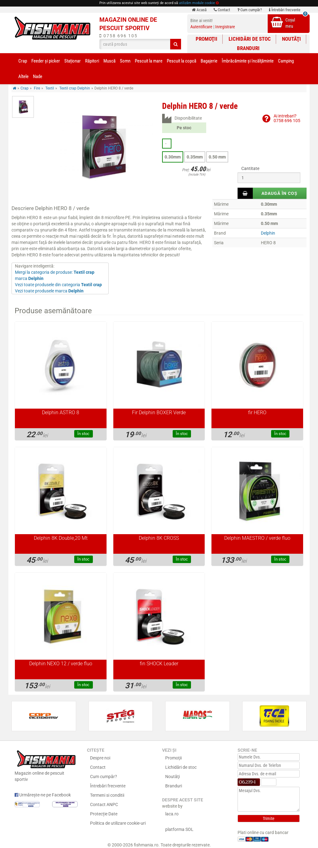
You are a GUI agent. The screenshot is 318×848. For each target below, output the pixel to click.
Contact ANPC (104, 804)
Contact (222, 9)
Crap (22, 61)
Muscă (109, 61)
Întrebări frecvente (284, 9)
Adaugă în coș (279, 193)
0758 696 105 (118, 35)
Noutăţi (291, 39)
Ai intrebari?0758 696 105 (287, 118)
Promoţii (206, 39)
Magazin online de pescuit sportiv (46, 765)
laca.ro (172, 813)
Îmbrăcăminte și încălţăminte (248, 61)
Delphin (268, 233)
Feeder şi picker (45, 61)
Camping (286, 61)
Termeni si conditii (107, 795)
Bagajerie (209, 61)
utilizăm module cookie (197, 3)
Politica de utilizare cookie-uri (118, 823)
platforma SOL (179, 829)
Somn (125, 61)
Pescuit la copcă (181, 61)
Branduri (248, 48)
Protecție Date (103, 813)
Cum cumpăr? (249, 9)
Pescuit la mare (148, 61)
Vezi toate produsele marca (49, 290)
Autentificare (201, 26)
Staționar (72, 61)
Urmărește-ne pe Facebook (43, 794)
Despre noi (100, 757)
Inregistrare (225, 26)
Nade (37, 76)
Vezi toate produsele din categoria (58, 284)
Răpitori (92, 61)
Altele (23, 76)
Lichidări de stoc (250, 39)
